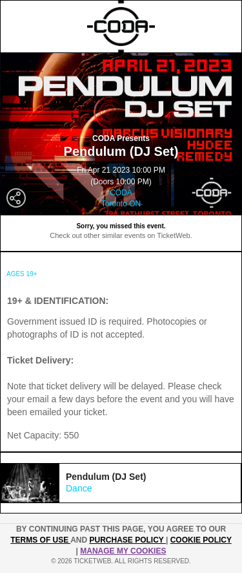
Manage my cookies (123, 551)
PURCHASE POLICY (127, 540)
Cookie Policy (201, 540)
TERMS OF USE (40, 540)
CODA (121, 192)
